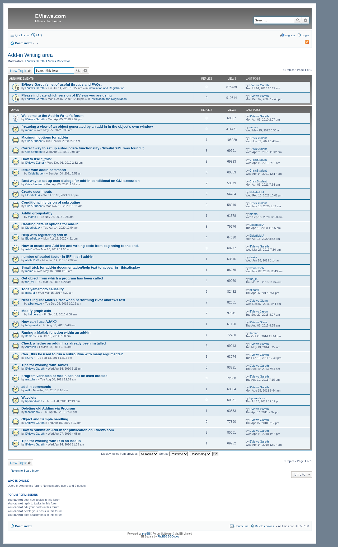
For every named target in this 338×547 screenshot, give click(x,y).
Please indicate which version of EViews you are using (66, 95)
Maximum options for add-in (44, 137)
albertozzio (35, 303)
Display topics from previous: (129, 453)
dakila (253, 257)
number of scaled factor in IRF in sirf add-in (57, 257)
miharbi (30, 292)
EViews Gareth (35, 61)
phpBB (146, 533)
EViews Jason (259, 311)
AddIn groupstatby (36, 213)
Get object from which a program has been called (62, 278)
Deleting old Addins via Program (48, 408)
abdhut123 (32, 260)
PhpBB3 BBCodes (168, 536)
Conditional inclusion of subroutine (50, 202)
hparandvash (33, 401)
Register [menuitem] (289, 35)
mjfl (27, 390)
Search (298, 20)
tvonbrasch (257, 268)
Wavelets (28, 397)
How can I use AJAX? (39, 322)
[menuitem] (304, 43)
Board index (23, 526)
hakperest (34, 314)
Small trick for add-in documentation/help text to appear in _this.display (80, 267)
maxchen (31, 379)
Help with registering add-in (44, 235)
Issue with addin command (43, 170)
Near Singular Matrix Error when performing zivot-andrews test (73, 300)
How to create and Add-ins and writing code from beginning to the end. (80, 246)
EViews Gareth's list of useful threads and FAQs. (61, 84)
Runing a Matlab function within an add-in (56, 332)
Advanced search (305, 20)
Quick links (22, 35)
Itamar (29, 336)
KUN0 (29, 357)
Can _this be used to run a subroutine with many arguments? (72, 354)
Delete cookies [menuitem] (264, 526)
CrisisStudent (34, 141)
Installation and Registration (106, 88)
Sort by (173, 453)
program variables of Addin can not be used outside (64, 376)
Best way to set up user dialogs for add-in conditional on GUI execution (80, 181)
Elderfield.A (32, 195)
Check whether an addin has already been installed (63, 343)
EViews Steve (258, 322)
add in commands (36, 387)
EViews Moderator (58, 61)
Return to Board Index (25, 470)
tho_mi (29, 281)
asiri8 (28, 249)
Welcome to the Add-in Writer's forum (52, 116)
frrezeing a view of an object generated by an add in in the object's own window (87, 126)
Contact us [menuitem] (241, 526)
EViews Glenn (259, 300)
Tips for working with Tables (44, 365)
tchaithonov (32, 411)
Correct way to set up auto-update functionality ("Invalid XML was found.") (82, 148)
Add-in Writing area (30, 55)
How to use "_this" (36, 159)
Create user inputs (36, 192)
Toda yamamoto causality (42, 289)
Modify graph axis (36, 311)
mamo (29, 130)
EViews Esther (34, 162)
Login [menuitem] (305, 35)
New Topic (18, 70)
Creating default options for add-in (49, 224)
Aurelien (30, 346)
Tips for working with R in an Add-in (51, 441)
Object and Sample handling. (45, 419)
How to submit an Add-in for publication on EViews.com (67, 430)
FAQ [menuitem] (39, 35)
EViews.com (50, 16)
